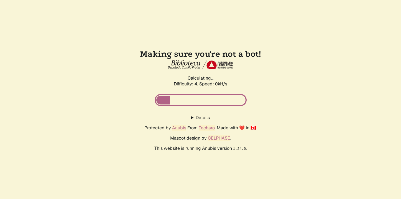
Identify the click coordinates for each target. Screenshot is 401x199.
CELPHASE (219, 138)
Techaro (207, 128)
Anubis (179, 128)
